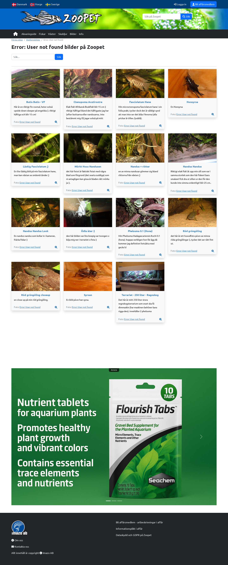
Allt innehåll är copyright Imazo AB (32, 553)
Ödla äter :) (88, 231)
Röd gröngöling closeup (35, 295)
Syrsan (88, 295)
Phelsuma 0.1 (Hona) (140, 231)
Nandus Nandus (192, 166)
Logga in (180, 4)
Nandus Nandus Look (35, 231)
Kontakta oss (20, 546)
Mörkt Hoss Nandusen (88, 166)
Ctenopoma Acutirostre (88, 102)
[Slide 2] (114, 501)
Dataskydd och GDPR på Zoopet (134, 535)
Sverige (52, 4)
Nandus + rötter (140, 166)
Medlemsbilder (33, 40)
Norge (36, 4)
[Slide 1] (108, 501)
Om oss (17, 540)
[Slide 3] (119, 501)
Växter (52, 34)
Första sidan (17, 40)
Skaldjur (62, 34)
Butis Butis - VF (35, 102)
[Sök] (161, 16)
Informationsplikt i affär (129, 528)
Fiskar (42, 34)
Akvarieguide (29, 34)
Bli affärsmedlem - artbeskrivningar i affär (139, 522)
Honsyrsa (192, 102)
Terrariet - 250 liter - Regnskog (140, 295)
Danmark (19, 4)
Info (81, 34)
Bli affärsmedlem (203, 4)
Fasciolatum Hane (140, 102)
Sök (186, 16)
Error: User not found (30, 122)
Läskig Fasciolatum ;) (35, 166)
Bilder (73, 34)
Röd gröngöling (192, 231)
